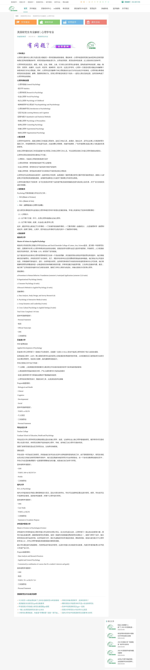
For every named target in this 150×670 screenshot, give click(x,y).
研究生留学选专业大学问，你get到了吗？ (121, 130)
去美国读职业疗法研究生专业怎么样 (119, 120)
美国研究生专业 (43, 36)
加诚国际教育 (21, 36)
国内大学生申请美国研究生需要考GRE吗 (74, 621)
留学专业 (57, 2)
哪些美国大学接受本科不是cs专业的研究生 (75, 612)
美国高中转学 (112, 212)
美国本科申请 (112, 194)
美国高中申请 (127, 208)
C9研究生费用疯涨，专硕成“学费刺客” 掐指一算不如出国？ (41, 621)
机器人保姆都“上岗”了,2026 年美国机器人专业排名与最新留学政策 (126, 23)
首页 (25, 8)
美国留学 (14, 2)
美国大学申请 (59, 654)
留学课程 (49, 2)
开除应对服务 (59, 648)
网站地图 (66, 2)
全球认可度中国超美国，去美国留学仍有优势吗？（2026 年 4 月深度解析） (126, 57)
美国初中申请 (127, 212)
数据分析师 (24, 662)
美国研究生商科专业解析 (116, 133)
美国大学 (22, 2)
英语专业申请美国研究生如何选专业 (119, 143)
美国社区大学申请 (113, 202)
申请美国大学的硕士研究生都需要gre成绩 (34, 615)
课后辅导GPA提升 (80, 8)
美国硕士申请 (112, 222)
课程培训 (47, 22)
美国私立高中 (112, 208)
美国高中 (31, 2)
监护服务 (116, 8)
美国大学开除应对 (127, 198)
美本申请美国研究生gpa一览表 (70, 615)
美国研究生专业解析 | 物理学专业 (118, 140)
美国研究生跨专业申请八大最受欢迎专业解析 (122, 150)
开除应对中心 (46, 8)
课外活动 (91, 22)
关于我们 (125, 8)
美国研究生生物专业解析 (116, 146)
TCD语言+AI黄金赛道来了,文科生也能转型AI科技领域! (39, 609)
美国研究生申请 (112, 219)
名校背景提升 (59, 641)
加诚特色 (104, 8)
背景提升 (93, 8)
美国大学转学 (127, 194)
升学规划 (33, 8)
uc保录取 (57, 8)
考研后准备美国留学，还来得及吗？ (72, 609)
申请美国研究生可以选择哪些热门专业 (120, 126)
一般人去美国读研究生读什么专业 (31, 618)
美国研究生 (39, 2)
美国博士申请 (127, 222)
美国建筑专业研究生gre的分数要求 (31, 612)
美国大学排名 (112, 198)
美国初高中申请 (60, 651)
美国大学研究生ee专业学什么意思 (71, 618)
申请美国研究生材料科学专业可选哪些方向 (121, 136)
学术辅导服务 (59, 645)
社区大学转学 (127, 202)
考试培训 (66, 8)
